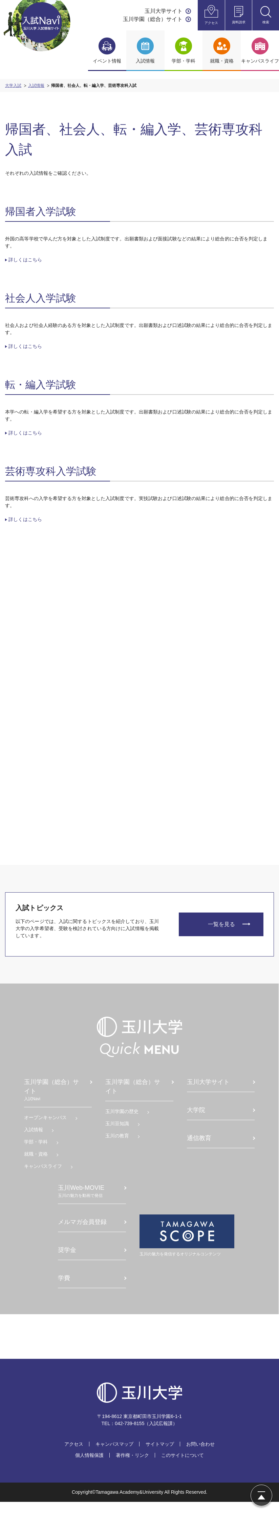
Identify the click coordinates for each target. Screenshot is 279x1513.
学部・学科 (37, 1149)
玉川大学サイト (164, 11)
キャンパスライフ (44, 1173)
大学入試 (13, 85)
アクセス (73, 1455)
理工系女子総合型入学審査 (97, 670)
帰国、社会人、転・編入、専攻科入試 (97, 817)
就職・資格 (37, 1161)
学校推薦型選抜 (92, 789)
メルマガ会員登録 (82, 1229)
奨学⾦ (67, 1257)
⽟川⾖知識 (117, 1131)
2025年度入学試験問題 (168, 631)
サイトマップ (160, 1455)
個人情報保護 (89, 1466)
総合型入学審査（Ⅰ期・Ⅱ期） (97, 631)
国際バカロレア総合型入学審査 (97, 754)
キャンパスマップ (114, 1455)
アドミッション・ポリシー (167, 674)
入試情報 (36, 85)
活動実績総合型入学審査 (97, 715)
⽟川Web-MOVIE (86, 1199)
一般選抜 (85, 801)
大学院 (196, 1117)
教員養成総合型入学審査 (97, 650)
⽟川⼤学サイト (208, 1089)
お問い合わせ (200, 1455)
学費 (64, 1285)
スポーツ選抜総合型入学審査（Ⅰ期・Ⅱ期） (97, 693)
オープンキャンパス (46, 1125)
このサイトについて (182, 1466)
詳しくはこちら (25, 259)
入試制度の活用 (162, 690)
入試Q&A (156, 659)
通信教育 (199, 1145)
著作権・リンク (132, 1466)
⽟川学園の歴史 (122, 1118)
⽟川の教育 (117, 1143)
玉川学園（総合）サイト (153, 19)
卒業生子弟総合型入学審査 (97, 735)
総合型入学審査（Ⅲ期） (97, 773)
